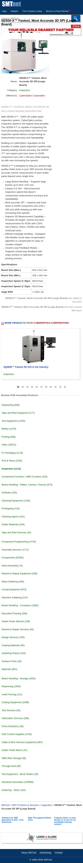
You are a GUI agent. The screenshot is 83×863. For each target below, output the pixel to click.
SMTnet (5, 805)
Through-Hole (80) (11, 766)
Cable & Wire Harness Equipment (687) (22, 742)
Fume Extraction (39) (12, 726)
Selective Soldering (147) (15, 597)
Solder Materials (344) (13, 524)
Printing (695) (9, 436)
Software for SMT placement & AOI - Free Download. (13, 820)
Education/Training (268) (14, 613)
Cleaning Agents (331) (13, 516)
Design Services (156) (13, 637)
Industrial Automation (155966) (18, 782)
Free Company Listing (32, 11)
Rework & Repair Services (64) (18, 629)
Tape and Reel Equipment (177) (18, 412)
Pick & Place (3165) (12, 460)
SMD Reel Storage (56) (14, 758)
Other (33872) (9, 444)
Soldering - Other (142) (14, 790)
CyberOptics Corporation (32, 95)
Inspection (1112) (11, 468)
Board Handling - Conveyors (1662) (20, 605)
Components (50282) (13, 557)
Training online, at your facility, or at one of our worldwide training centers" (65, 821)
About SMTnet (28, 852)
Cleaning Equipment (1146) (16, 500)
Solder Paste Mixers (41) (14, 750)
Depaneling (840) (11, 405)
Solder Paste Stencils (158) (16, 621)
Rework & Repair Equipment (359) (19, 573)
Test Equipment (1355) (13, 420)
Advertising (45, 852)
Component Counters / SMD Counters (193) (24, 476)
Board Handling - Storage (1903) (19, 678)
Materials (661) (9, 669)
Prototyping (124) (11, 508)
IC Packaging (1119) (12, 452)
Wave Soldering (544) (13, 581)
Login (4, 11)
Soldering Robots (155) (14, 653)
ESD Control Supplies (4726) (17, 734)
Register (14, 11)
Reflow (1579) (9, 428)
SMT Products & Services (25, 805)
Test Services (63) (11, 710)
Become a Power (58, 11)
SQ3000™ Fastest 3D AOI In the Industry (25, 367)
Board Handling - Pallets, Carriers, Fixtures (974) (27, 484)
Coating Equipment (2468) (15, 702)
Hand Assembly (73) (12, 565)
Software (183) (9, 492)
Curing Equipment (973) (14, 589)
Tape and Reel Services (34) (16, 532)
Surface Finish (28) (11, 661)
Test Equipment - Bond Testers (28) (20, 774)
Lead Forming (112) (12, 694)
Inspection (24, 90)
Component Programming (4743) (19, 541)
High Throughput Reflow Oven (39, 819)
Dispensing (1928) (11, 686)
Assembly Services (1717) (15, 549)
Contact (58, 852)
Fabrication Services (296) (15, 718)
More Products (13, 323)
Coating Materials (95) (13, 645)
